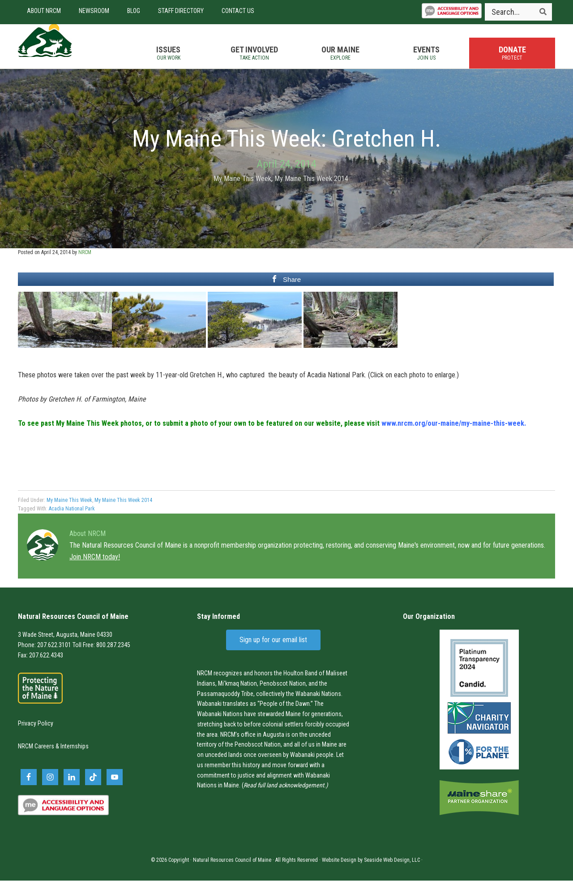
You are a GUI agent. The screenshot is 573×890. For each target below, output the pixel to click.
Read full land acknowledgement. (285, 794)
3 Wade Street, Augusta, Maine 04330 (65, 643)
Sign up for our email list (273, 648)
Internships (74, 755)
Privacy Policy (35, 732)
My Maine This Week (242, 187)
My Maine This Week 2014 (311, 187)
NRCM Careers (36, 755)
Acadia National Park (72, 518)
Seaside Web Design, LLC (392, 869)
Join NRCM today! (94, 566)
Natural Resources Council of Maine (67, 51)
